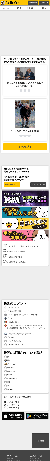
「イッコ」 (9, 318)
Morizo (8, 375)
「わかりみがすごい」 (13, 341)
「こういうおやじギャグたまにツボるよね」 (21, 315)
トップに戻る (25, 146)
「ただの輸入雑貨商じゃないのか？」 (19, 334)
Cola (7, 385)
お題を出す (31, 8)
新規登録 (33, 2)
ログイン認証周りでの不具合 (25, 261)
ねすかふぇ (9, 371)
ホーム (6, 8)
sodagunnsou (10, 378)
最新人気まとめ (35, 458)
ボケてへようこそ (38, 184)
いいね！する (12, 402)
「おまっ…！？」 (11, 307)
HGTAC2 (8, 389)
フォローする (11, 404)
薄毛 (7, 382)
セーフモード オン (12, 184)
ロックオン (9, 367)
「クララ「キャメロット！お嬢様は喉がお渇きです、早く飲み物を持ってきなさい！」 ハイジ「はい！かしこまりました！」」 (25, 327)
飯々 (7, 360)
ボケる (18, 8)
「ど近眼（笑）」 (12, 322)
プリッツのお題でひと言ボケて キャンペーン (25, 245)
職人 (44, 8)
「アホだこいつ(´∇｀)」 (14, 344)
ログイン (44, 2)
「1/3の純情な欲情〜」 (14, 311)
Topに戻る (40, 441)
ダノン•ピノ (10, 364)
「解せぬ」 (9, 337)
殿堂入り (10, 458)
